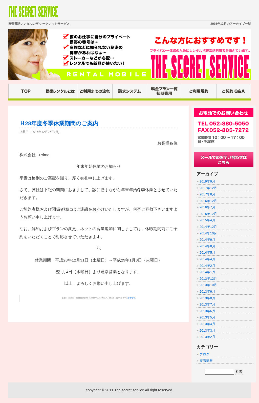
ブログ (204, 354)
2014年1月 (207, 272)
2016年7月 (207, 207)
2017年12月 (208, 188)
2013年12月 (208, 278)
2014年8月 (207, 246)
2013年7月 (207, 304)
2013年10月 (208, 285)
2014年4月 (207, 259)
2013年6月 (207, 311)
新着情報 (131, 297)
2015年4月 (207, 220)
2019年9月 (207, 181)
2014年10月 (208, 233)
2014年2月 (207, 266)
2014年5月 (207, 252)
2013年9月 (207, 291)
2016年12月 (208, 201)
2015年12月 (208, 214)
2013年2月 (207, 337)
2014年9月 (207, 239)
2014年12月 (208, 227)
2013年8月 (207, 298)
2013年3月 (207, 330)
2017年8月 (207, 194)
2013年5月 (207, 317)
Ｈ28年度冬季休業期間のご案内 (58, 123)
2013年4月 (207, 324)
